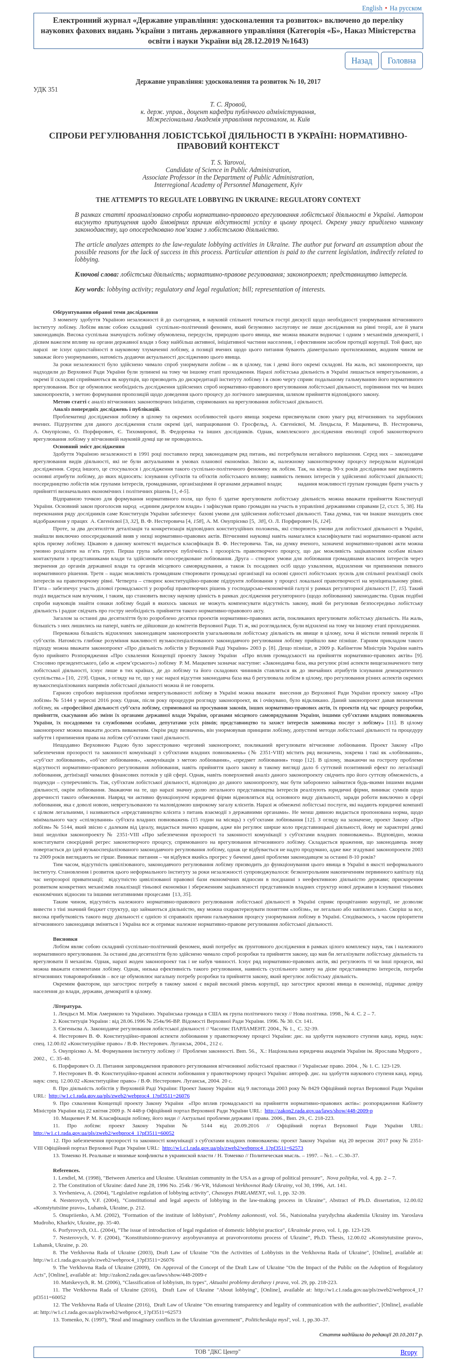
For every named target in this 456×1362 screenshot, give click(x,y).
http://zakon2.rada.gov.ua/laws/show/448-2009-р (318, 1110)
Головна (402, 60)
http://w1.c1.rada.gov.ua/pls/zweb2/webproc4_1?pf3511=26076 (119, 1096)
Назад (362, 60)
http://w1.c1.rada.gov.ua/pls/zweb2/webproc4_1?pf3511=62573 (232, 1148)
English (372, 8)
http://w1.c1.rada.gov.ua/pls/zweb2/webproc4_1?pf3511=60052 (104, 1133)
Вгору (408, 1352)
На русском (406, 8)
